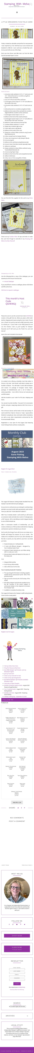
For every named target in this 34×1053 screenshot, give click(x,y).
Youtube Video (13, 236)
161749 (10, 732)
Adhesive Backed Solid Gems (11, 748)
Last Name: (17, 971)
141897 (22, 750)
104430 (10, 767)
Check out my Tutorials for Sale (12, 675)
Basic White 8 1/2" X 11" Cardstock (22, 718)
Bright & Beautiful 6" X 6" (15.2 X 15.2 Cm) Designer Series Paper (11, 719)
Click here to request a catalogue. (10, 290)
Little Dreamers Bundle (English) (11, 709)
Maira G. (30, 1051)
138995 (22, 777)
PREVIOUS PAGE (27, 865)
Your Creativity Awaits (10, 689)
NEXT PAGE (5, 865)
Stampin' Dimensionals (11, 766)
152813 (22, 758)
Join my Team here (9, 673)
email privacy (21, 987)
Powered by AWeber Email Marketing (17, 989)
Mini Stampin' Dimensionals (22, 767)
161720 (22, 711)
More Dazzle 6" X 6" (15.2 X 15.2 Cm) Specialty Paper (10, 729)
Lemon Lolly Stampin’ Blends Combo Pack (11, 739)
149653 (16, 794)
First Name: (17, 967)
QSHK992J (28, 316)
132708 (22, 730)
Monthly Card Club (9, 693)
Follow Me (8, 700)
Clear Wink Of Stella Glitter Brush (22, 748)
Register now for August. (7, 632)
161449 (10, 721)
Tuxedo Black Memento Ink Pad (22, 729)
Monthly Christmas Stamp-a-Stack (13, 685)
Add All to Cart (17, 802)
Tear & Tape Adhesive (22, 775)
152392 (10, 784)
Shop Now (17, 936)
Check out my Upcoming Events (12, 677)
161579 (10, 711)
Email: (17, 974)
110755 (10, 759)
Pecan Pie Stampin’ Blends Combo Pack (22, 739)
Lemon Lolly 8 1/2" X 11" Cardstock (22, 709)
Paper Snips (22, 783)
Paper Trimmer (10, 783)
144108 (22, 769)
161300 (10, 750)
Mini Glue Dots (10, 775)
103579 (22, 784)
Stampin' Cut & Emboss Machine (16, 792)
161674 (22, 741)
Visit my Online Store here (11, 666)
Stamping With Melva (12, 1051)
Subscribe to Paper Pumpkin (11, 683)
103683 (10, 777)
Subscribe (17, 947)
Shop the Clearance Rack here (12, 668)
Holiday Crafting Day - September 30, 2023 (15, 696)
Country (17, 978)
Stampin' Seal (22, 757)
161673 (10, 741)
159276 (22, 720)
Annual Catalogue (9, 281)
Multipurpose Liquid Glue (10, 758)
